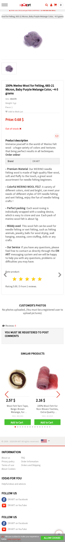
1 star (15, 279)
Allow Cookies (52, 537)
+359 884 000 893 (48, 10)
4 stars (33, 279)
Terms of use (8, 465)
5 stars (40, 279)
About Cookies (9, 468)
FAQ (23, 457)
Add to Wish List (14, 112)
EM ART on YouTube (14, 505)
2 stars (21, 279)
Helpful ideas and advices (14, 483)
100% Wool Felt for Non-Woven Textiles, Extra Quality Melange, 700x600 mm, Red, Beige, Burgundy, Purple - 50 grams (47, 409)
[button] (15, 426)
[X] (3, 536)
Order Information (30, 461)
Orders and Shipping (31, 465)
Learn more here (14, 539)
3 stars (27, 279)
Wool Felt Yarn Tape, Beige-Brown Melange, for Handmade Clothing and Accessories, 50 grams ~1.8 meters (17, 409)
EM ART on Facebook (15, 499)
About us (6, 457)
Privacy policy (8, 461)
